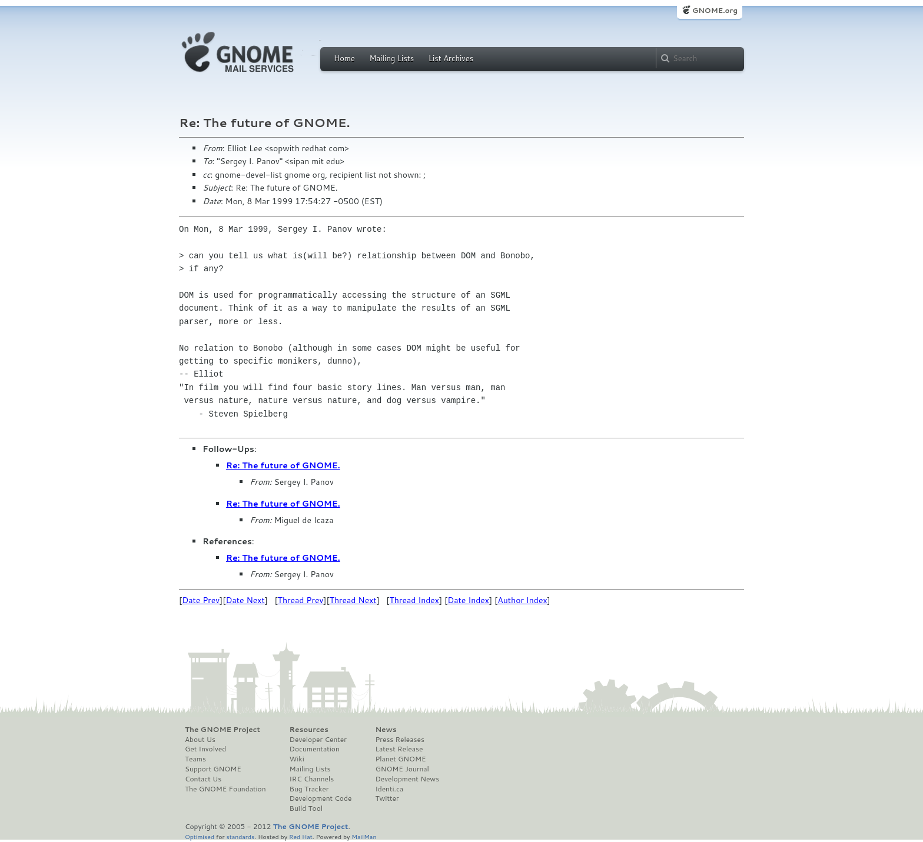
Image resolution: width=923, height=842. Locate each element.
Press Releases (399, 739)
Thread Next (353, 600)
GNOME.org (715, 10)
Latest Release (399, 749)
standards (240, 836)
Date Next (244, 600)
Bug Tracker (309, 789)
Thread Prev (301, 600)
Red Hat (301, 836)
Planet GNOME (400, 759)
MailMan (363, 836)
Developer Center (318, 739)
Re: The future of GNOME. (283, 465)
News (385, 729)
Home (344, 58)
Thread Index (415, 600)
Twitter (387, 798)
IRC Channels (312, 779)
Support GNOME (213, 769)
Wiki (297, 759)
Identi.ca (389, 789)
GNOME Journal (402, 769)
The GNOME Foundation (225, 789)
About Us (200, 739)
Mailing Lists (391, 58)
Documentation (315, 749)
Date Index (468, 600)
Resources (309, 729)
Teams (195, 759)
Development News (407, 779)
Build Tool (306, 808)
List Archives (451, 58)
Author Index (522, 600)
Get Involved (205, 749)
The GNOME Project (222, 729)
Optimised (199, 836)
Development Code (321, 798)
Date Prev (201, 600)
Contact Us (203, 779)
